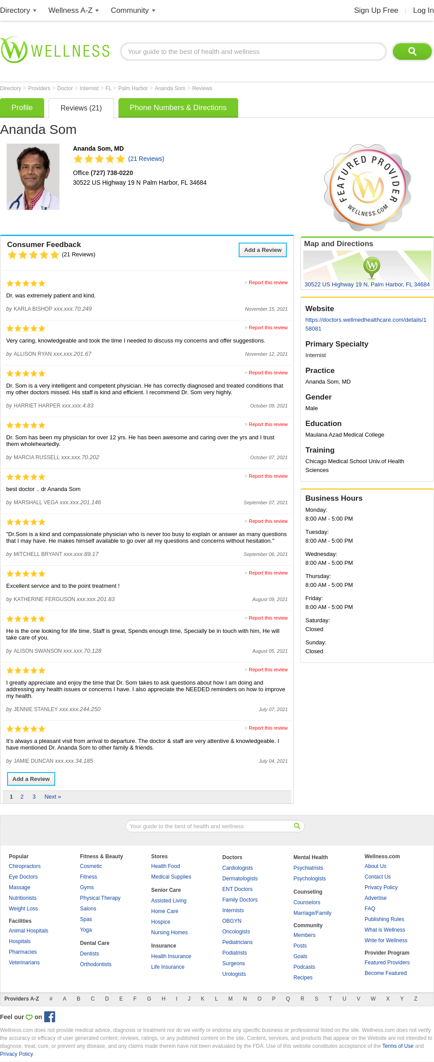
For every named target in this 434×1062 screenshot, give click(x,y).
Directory (15, 10)
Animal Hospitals (28, 931)
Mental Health (310, 857)
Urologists (234, 974)
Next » (53, 796)
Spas (86, 919)
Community (130, 10)
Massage (19, 887)
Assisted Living (169, 901)
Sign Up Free (376, 10)
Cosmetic (91, 866)
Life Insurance (167, 967)
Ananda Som (171, 88)
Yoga (86, 930)
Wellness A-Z (71, 10)
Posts (300, 946)
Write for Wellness (386, 940)
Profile (22, 107)
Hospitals (19, 941)
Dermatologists (240, 878)
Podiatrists (234, 953)
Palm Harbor (133, 88)
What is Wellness (385, 930)
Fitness (88, 877)
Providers (40, 88)
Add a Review (263, 250)
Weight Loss (23, 909)
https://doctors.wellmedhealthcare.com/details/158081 (365, 324)
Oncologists (236, 932)
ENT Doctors (237, 889)
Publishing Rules (384, 919)
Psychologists (309, 878)
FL (109, 88)
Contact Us (378, 877)
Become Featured (386, 973)
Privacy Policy (381, 887)
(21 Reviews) (146, 158)
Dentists (89, 954)
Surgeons (233, 963)
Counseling (307, 892)
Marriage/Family (312, 913)
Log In (423, 10)
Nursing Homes (169, 932)
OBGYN (231, 921)
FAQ (370, 909)
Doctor (66, 88)
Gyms (87, 887)
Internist (90, 88)
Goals (300, 956)
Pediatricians (237, 942)
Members (304, 935)
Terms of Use (398, 1046)
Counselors (306, 902)
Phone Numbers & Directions (178, 107)
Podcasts (304, 967)
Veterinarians (24, 962)
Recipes (302, 977)
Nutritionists (23, 898)
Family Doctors (240, 900)
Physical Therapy (100, 898)
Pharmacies (23, 952)
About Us (375, 866)
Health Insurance (171, 956)
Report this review (268, 282)
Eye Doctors (23, 877)
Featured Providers (387, 962)
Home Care (164, 911)
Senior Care (166, 890)
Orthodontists (95, 964)
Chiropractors (25, 866)
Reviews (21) (81, 108)
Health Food (165, 866)
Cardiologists (237, 868)
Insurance (163, 946)
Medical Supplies (171, 877)
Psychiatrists (308, 868)
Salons (88, 909)
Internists (233, 910)
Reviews (202, 88)
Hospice (160, 922)
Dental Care (95, 943)
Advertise (376, 898)
